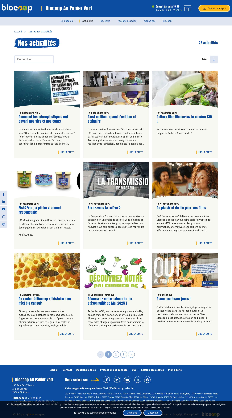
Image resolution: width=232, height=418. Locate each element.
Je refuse (132, 412)
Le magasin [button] (66, 21)
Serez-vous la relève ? (104, 208)
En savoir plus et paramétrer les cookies (95, 412)
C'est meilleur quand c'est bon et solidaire (112, 119)
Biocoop (167, 21)
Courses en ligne (214, 8)
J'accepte (153, 412)
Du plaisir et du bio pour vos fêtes (181, 208)
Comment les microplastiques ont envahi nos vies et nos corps (43, 119)
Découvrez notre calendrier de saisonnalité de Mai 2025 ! (110, 301)
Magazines (150, 21)
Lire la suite (67, 152)
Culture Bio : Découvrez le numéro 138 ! (184, 119)
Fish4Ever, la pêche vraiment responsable (40, 210)
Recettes (105, 21)
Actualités (87, 21)
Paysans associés (126, 21)
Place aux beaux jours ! (174, 299)
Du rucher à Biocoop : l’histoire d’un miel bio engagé (45, 301)
